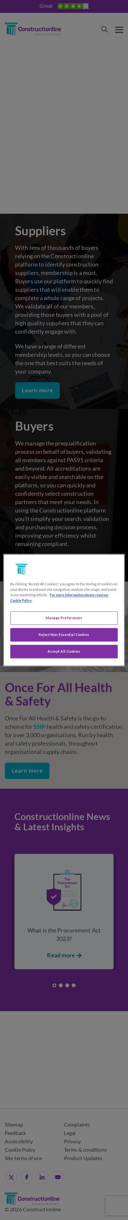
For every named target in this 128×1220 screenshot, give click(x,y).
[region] (64, 610)
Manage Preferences (64, 618)
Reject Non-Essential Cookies (64, 634)
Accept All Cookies (64, 651)
